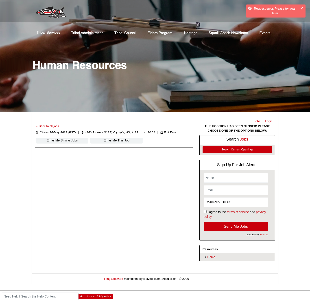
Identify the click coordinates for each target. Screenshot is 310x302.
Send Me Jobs (236, 226)
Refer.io (264, 235)
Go (81, 296)
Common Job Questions (99, 296)
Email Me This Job (116, 140)
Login (269, 121)
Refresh (202, 278)
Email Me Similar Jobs (62, 140)
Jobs (257, 121)
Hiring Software (113, 278)
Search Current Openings (237, 149)
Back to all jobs (47, 126)
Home (211, 257)
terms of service (238, 212)
